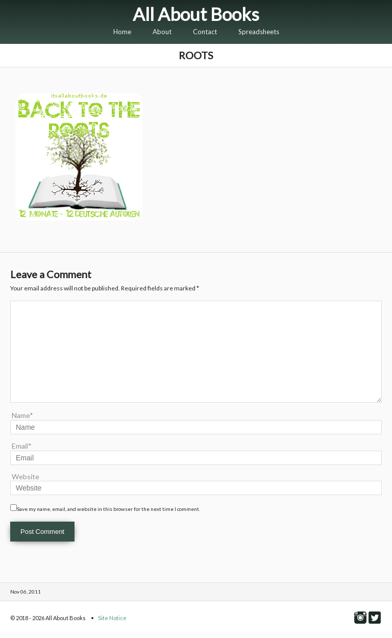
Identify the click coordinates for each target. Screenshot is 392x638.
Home (122, 32)
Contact (205, 32)
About (162, 32)
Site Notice (112, 618)
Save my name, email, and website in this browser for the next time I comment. (108, 509)
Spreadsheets (258, 32)
